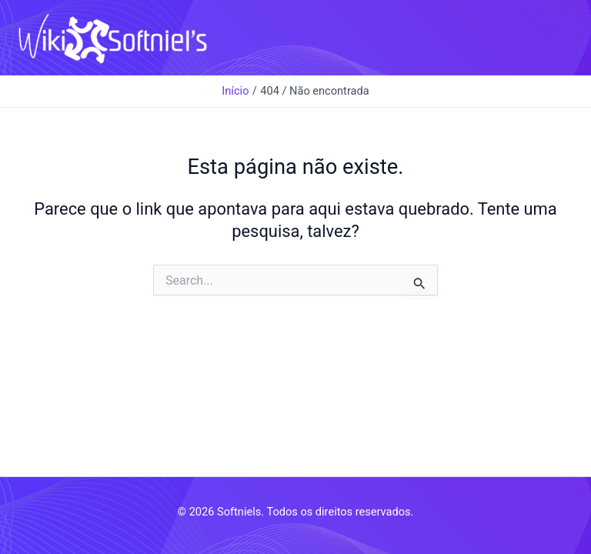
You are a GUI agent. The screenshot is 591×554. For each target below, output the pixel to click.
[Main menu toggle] (559, 38)
